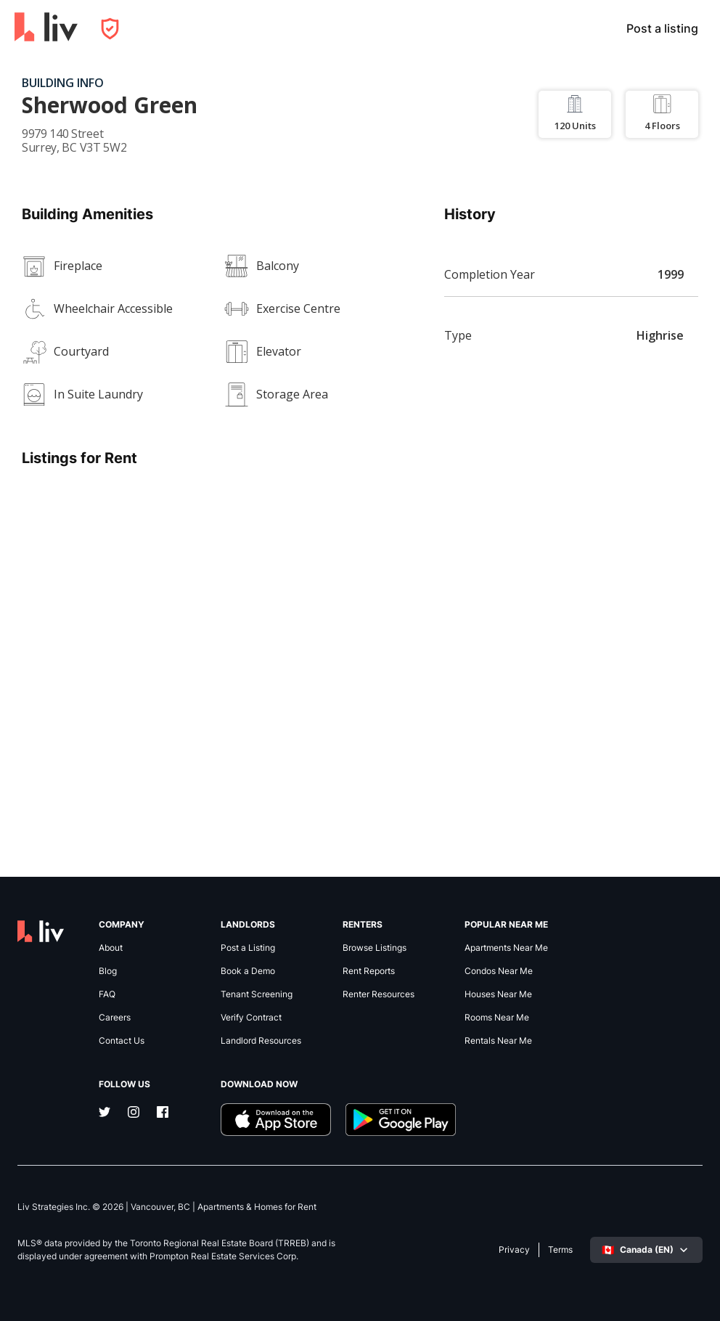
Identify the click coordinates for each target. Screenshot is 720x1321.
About (111, 948)
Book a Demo (248, 971)
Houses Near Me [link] (498, 994)
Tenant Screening (256, 994)
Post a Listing (248, 948)
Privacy (514, 1250)
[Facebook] (162, 1113)
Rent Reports (369, 971)
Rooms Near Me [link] (497, 1017)
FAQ (107, 994)
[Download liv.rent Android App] (400, 1119)
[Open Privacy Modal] (110, 28)
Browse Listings (374, 948)
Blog (108, 971)
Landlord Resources (261, 1040)
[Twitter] (104, 1113)
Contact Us (121, 1040)
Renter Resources (378, 994)
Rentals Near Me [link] (498, 1040)
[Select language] (646, 1250)
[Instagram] (133, 1113)
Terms (560, 1250)
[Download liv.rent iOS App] (276, 1119)
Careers (115, 1017)
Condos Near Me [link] (499, 971)
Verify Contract (251, 1017)
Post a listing (662, 28)
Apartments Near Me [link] (506, 948)
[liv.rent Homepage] (46, 28)
